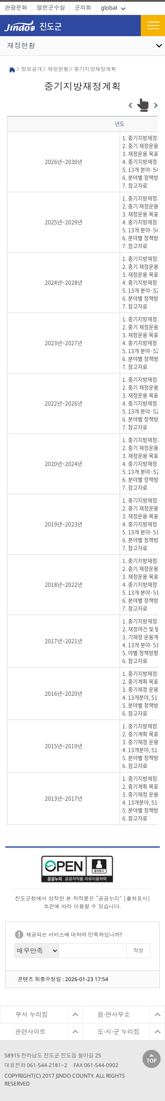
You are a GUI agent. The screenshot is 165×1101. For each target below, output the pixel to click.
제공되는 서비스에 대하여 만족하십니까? (74, 934)
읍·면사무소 (114, 1014)
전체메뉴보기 (153, 25)
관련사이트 (30, 1031)
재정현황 (21, 45)
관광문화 (15, 7)
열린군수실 (51, 7)
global (109, 7)
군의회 (83, 7)
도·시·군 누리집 (119, 1031)
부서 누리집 (31, 1014)
